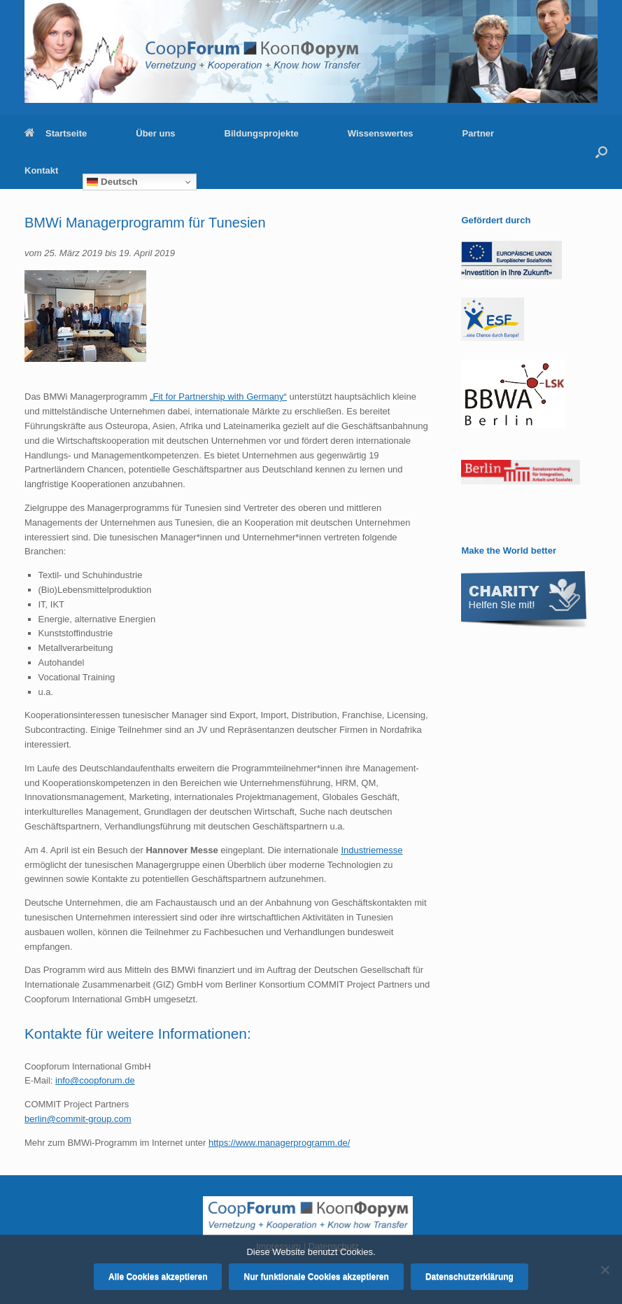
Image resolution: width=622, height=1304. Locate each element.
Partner (478, 133)
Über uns (155, 133)
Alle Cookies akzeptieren (157, 1277)
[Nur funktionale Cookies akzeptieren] (605, 1270)
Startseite (55, 133)
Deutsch (112, 182)
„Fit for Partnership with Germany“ (218, 396)
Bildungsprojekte (262, 133)
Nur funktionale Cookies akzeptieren (315, 1277)
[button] (601, 152)
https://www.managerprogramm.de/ (279, 1142)
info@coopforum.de (95, 1080)
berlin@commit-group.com (78, 1119)
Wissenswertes (381, 133)
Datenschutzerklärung (469, 1277)
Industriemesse (371, 850)
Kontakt (41, 170)
